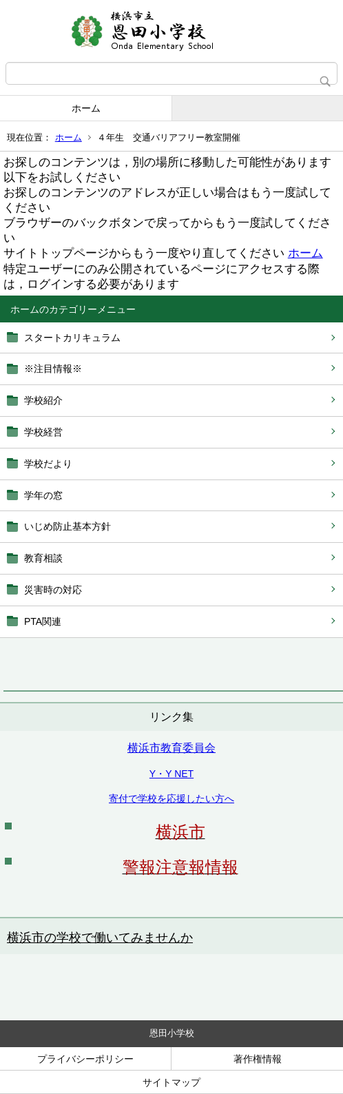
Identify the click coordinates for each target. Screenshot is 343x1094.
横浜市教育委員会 (171, 748)
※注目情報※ (53, 368)
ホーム (86, 108)
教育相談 (43, 558)
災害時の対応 (53, 589)
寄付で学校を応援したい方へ (171, 798)
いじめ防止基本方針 (67, 526)
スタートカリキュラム (72, 337)
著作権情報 (257, 1058)
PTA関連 (42, 621)
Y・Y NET (171, 773)
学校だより (48, 463)
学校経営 (43, 431)
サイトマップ (171, 1082)
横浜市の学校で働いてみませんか (100, 938)
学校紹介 (43, 400)
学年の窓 (43, 495)
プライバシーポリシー (85, 1058)
